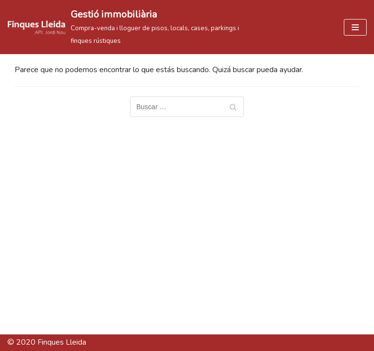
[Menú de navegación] (355, 27)
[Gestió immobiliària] (124, 27)
